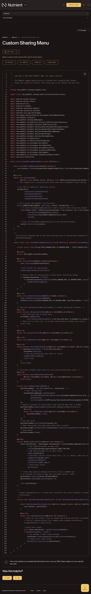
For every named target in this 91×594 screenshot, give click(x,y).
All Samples (24, 62)
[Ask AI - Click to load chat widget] (85, 588)
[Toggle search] (84, 5)
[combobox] (18, 52)
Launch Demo (51, 62)
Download (37, 62)
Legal (44, 590)
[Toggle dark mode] (64, 5)
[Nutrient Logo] (15, 5)
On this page (83, 30)
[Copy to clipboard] (85, 74)
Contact (38, 590)
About (32, 590)
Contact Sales (74, 4)
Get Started (9, 62)
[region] (45, 313)
